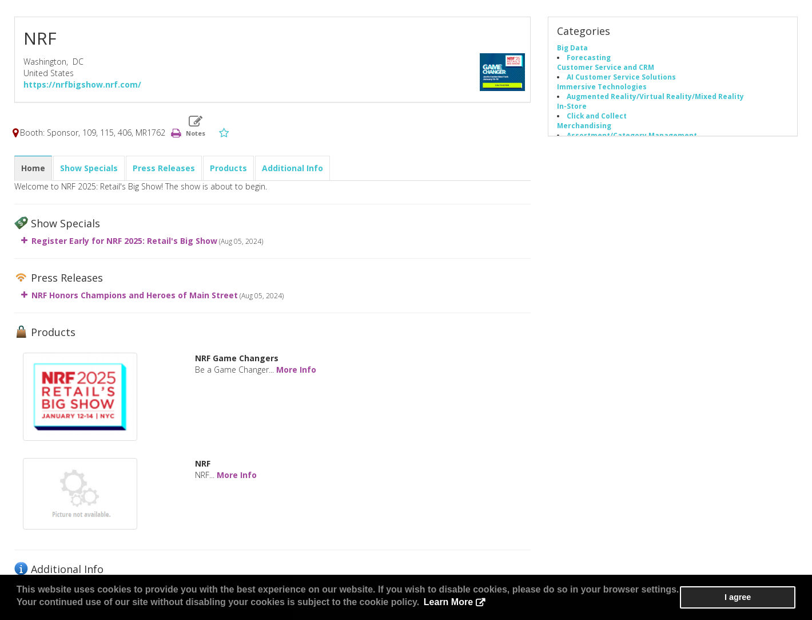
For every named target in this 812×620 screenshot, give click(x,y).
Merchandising (584, 126)
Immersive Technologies (602, 87)
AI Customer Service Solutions (621, 77)
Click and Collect (597, 116)
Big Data (572, 48)
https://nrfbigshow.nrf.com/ (82, 85)
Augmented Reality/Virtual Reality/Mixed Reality (655, 96)
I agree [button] (761, 597)
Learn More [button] (425, 602)
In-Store (572, 106)
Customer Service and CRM (605, 67)
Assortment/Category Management (632, 135)
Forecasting (589, 57)
